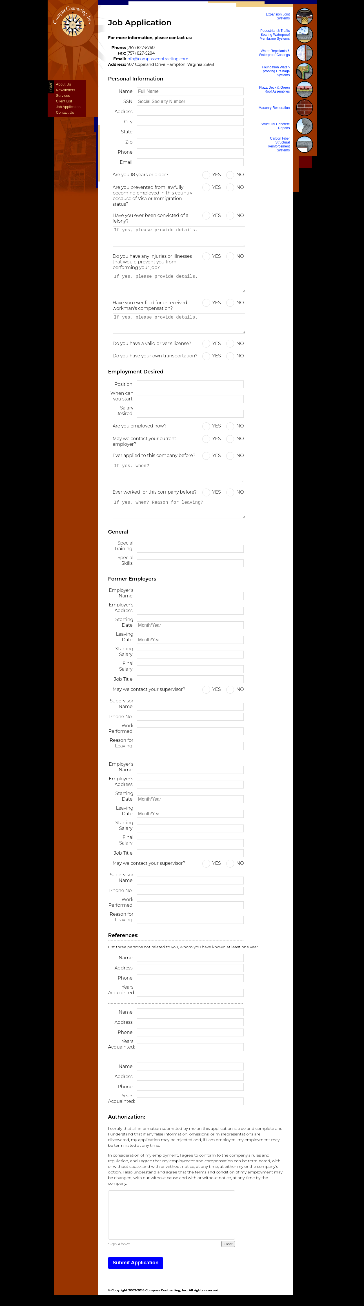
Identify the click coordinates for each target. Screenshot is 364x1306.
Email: (127, 162)
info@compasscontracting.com (157, 58)
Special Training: (124, 545)
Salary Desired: (124, 410)
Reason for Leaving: (122, 743)
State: (127, 132)
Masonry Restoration (274, 108)
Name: (126, 91)
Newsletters (65, 90)
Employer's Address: (121, 607)
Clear (228, 1244)
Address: (124, 111)
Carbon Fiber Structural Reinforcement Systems (279, 144)
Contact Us (65, 112)
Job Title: (124, 679)
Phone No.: (121, 716)
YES (216, 174)
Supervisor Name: (122, 703)
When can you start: (121, 396)
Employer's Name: (121, 593)
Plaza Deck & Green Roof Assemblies (274, 89)
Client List (64, 101)
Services (63, 95)
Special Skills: (125, 560)
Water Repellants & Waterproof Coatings (274, 53)
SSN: (128, 101)
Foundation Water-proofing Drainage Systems (276, 71)
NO (240, 174)
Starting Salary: (125, 651)
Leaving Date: (124, 636)
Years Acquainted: (121, 989)
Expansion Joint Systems (278, 16)
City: (129, 121)
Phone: (126, 152)
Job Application (68, 107)
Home (50, 86)
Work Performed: (121, 728)
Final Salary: (126, 666)
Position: (123, 384)
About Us (63, 84)
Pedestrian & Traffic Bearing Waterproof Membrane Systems (275, 35)
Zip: (129, 142)
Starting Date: (125, 622)
